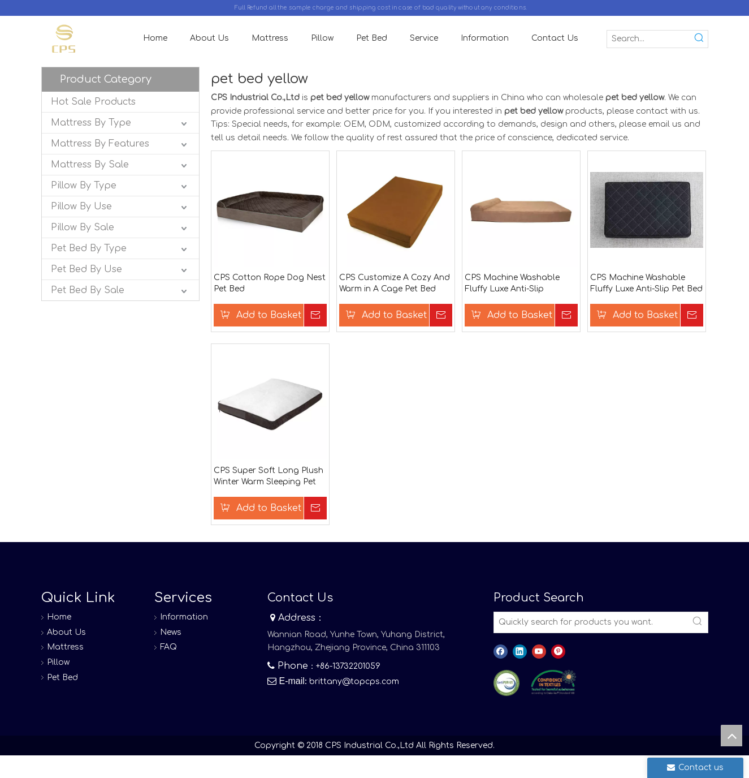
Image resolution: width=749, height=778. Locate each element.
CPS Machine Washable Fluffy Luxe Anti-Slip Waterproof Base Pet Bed (515, 284)
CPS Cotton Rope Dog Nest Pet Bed (270, 283)
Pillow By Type (83, 185)
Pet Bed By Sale (87, 290)
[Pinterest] (558, 651)
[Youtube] (539, 651)
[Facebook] (500, 651)
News (170, 632)
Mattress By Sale (90, 165)
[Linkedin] (520, 651)
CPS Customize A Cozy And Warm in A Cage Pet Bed (394, 283)
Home (59, 617)
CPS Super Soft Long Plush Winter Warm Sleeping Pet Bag (268, 477)
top (731, 735)
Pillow (58, 662)
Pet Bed (62, 677)
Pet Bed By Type (89, 248)
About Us (66, 632)
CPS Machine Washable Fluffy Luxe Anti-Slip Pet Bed (646, 283)
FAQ (168, 647)
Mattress (65, 647)
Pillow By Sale (82, 227)
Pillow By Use (81, 206)
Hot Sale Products (93, 102)
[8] (553, 682)
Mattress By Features (100, 144)
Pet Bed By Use (86, 269)
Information (184, 617)
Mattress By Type (91, 123)
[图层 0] (506, 683)
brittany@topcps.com (354, 681)
